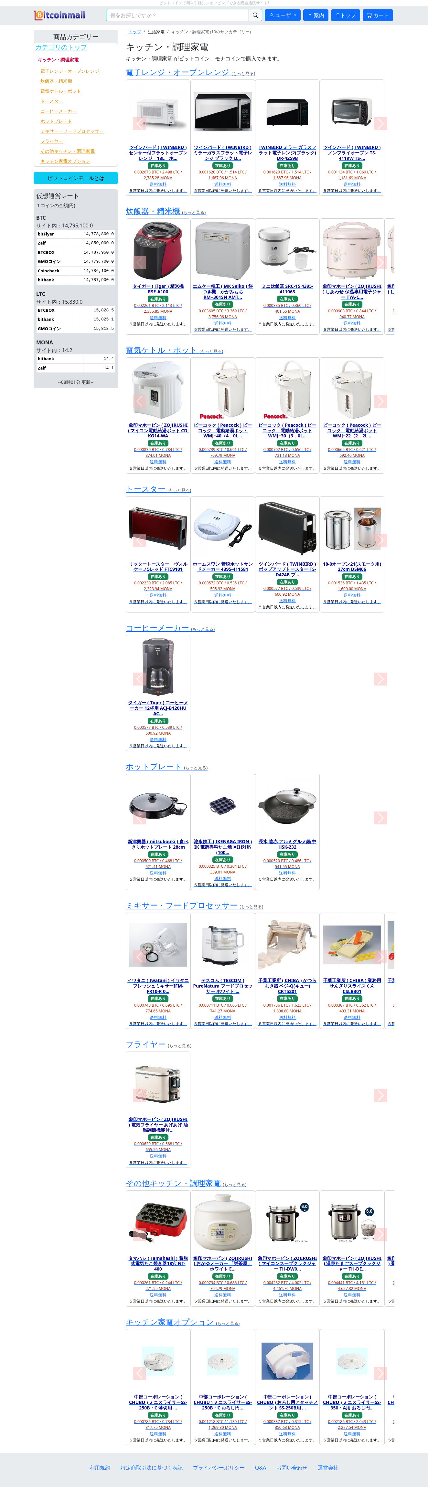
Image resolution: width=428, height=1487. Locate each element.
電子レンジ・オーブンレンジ (69, 71)
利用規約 (100, 1467)
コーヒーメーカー (58, 111)
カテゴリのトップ (61, 47)
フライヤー (51, 141)
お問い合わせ (291, 1467)
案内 (315, 15)
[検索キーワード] (177, 15)
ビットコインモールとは (76, 178)
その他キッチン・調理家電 (67, 151)
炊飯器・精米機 (56, 81)
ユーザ (280, 15)
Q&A (260, 1467)
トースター (51, 101)
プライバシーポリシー (219, 1467)
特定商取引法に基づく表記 (152, 1467)
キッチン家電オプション (65, 161)
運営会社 (328, 1467)
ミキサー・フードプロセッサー (72, 131)
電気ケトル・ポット (60, 91)
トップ (345, 15)
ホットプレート (56, 121)
